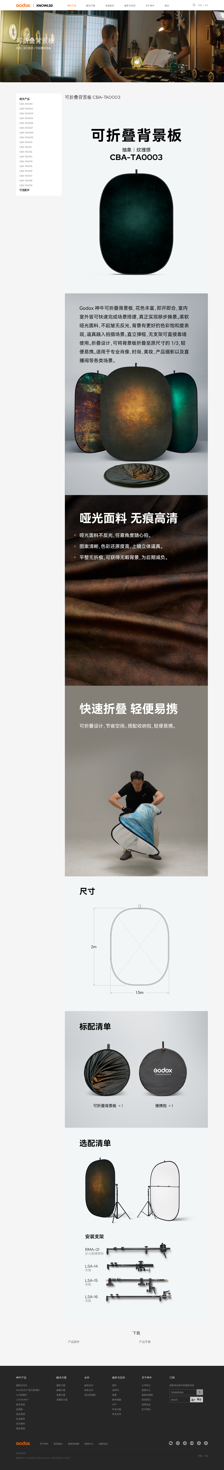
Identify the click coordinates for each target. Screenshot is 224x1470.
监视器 (19, 1409)
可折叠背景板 (43, 48)
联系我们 (146, 1399)
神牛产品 (71, 5)
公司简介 (146, 1385)
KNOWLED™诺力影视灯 (28, 1390)
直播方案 (60, 1394)
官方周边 (146, 1409)
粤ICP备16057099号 (61, 1458)
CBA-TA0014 (25, 161)
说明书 (115, 1390)
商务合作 (88, 1390)
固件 (114, 1385)
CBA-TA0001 (25, 103)
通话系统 (20, 1428)
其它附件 (28, 48)
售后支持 (116, 1414)
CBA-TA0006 (26, 123)
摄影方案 (60, 1385)
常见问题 (116, 1409)
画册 (114, 1394)
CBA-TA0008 (26, 132)
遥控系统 (20, 1414)
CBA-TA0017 (25, 175)
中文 (200, 5)
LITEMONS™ (22, 1399)
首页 (18, 48)
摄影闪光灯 (21, 1385)
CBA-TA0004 (26, 113)
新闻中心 (146, 1390)
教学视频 (116, 1399)
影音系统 (20, 1404)
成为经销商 (90, 1394)
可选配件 (24, 190)
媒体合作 (88, 1385)
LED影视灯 (21, 1394)
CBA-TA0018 (25, 180)
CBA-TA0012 (25, 151)
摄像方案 (60, 1390)
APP (114, 1404)
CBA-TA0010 (25, 142)
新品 (167, 5)
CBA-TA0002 (26, 108)
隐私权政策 (21, 1453)
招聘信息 (146, 1404)
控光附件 (20, 1418)
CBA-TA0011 (25, 147)
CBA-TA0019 (25, 185)
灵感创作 (109, 5)
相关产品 (24, 99)
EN (206, 5)
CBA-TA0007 (26, 127)
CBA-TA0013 (25, 156)
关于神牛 (150, 5)
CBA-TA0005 (26, 118)
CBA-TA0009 (26, 137)
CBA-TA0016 (25, 171)
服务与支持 (129, 5)
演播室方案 (62, 1399)
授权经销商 (147, 1394)
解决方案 (90, 5)
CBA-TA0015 (25, 166)
